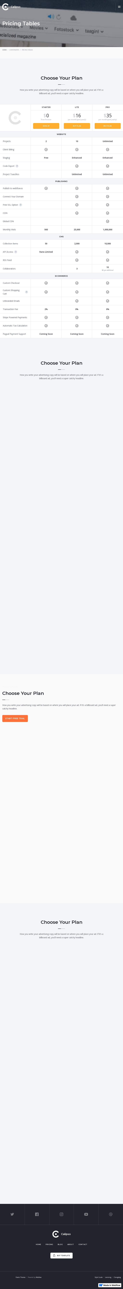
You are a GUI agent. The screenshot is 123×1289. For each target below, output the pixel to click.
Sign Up (46, 126)
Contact (82, 1244)
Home (4, 50)
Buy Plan (77, 126)
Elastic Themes (20, 1277)
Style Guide (99, 1277)
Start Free (61, 1016)
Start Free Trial (15, 718)
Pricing (49, 1244)
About (70, 1244)
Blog (60, 1244)
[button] (119, 7)
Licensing (108, 1277)
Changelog (117, 1277)
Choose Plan (61, 1102)
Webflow (38, 1277)
